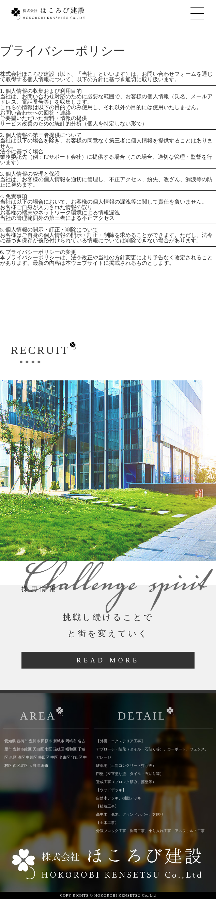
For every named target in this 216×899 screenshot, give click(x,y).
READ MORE (108, 660)
